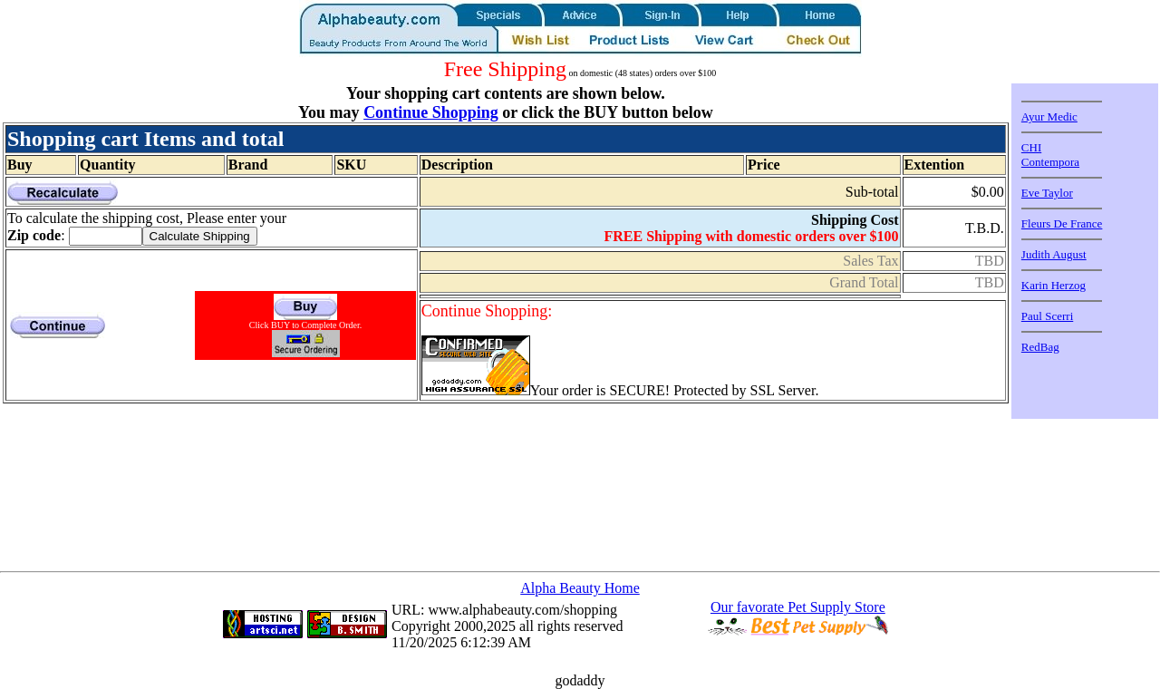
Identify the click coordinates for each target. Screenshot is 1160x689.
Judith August (1054, 254)
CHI (1031, 147)
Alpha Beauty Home (580, 588)
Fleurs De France (1062, 223)
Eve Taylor (1047, 192)
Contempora (1050, 162)
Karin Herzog (1053, 285)
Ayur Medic (1049, 116)
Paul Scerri (1047, 316)
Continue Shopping (430, 112)
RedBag (1040, 347)
